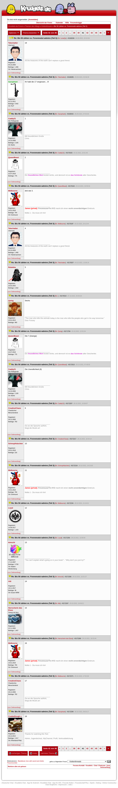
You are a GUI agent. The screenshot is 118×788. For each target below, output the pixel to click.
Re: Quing (58, 331)
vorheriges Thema (18, 753)
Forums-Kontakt (79, 765)
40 (79, 33)
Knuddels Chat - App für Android (27, 783)
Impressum (63, 784)
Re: (56, 296)
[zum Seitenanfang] (14, 73)
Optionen (14, 33)
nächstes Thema (49, 753)
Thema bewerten (31, 33)
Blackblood (21, 761)
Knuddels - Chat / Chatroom (95, 765)
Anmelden (33, 19)
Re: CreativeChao (61, 439)
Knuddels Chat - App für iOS (50, 783)
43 (92, 33)
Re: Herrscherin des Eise (64, 638)
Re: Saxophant (60, 114)
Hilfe (67, 23)
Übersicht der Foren (44, 23)
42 (87, 33)
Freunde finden (68, 783)
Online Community (109, 783)
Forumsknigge (76, 23)
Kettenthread (47, 26)
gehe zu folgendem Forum (58, 761)
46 (100, 33)
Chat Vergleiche (51, 784)
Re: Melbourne (60, 224)
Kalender (59, 23)
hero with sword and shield (35, 761)
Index (33, 753)
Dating (98, 783)
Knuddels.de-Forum (16, 26)
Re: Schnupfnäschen (62, 465)
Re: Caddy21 (59, 153)
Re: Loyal (58, 538)
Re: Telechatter (60, 77)
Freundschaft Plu (82, 783)
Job (70, 784)
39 (74, 33)
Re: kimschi (59, 576)
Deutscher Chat (7, 783)
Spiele (92, 783)
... (70, 33)
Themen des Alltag (32, 26)
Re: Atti (57, 603)
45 (96, 33)
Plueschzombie (12, 763)
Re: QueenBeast (60, 186)
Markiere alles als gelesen (17, 766)
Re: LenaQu (62, 38)
